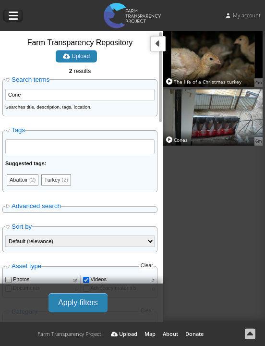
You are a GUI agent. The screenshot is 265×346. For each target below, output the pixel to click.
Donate (194, 333)
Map (150, 333)
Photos (21, 279)
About (170, 333)
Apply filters (78, 302)
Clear (147, 265)
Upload (76, 56)
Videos (99, 279)
